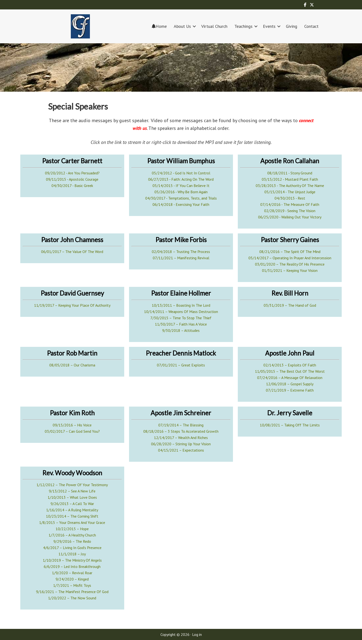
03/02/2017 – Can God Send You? (72, 431)
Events (269, 26)
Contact (311, 26)
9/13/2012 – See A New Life (72, 491)
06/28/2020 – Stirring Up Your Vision (181, 443)
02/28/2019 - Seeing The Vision (289, 210)
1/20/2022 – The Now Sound (72, 597)
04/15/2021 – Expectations (181, 450)
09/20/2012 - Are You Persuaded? (72, 173)
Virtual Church (214, 26)
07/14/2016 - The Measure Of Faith (289, 204)
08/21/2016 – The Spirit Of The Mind (289, 251)
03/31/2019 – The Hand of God (290, 305)
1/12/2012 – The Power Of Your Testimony (72, 484)
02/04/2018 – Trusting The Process (181, 251)
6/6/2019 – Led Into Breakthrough (72, 566)
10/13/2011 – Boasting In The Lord (181, 305)
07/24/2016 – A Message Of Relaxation (289, 377)
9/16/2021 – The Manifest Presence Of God (72, 591)
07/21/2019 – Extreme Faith (290, 390)
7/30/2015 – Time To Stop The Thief (180, 317)
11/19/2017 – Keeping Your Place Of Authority (72, 305)
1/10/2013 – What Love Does (72, 497)
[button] (194, 26)
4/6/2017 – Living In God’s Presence (72, 547)
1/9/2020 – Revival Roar (72, 572)
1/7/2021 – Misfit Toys (72, 585)
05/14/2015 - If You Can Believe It (181, 185)
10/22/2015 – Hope (72, 528)
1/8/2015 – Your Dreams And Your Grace (72, 522)
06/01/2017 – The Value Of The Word (72, 251)
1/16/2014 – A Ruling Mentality (72, 509)
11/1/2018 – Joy (72, 553)
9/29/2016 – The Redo (72, 541)
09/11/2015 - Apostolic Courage (72, 179)
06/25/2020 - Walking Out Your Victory (289, 217)
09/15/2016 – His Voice (72, 425)
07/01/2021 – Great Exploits (181, 365)
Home (159, 26)
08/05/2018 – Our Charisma (72, 365)
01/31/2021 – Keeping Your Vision (290, 270)
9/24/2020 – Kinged (72, 579)
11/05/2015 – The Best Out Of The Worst (290, 371)
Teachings (243, 26)
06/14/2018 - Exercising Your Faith (180, 204)
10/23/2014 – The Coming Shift (72, 516)
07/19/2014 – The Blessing (180, 425)
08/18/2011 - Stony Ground (289, 173)
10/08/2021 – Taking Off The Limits (290, 425)
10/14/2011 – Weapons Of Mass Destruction (181, 311)
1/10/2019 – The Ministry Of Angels (72, 560)
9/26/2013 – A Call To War (72, 503)
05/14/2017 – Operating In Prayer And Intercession (289, 257)
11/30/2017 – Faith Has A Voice (181, 324)
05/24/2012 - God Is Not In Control (181, 173)
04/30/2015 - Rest (290, 198)
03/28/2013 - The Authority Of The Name (290, 185)
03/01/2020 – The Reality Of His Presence (290, 264)
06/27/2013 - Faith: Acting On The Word (181, 179)
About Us (182, 26)
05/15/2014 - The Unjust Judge (289, 191)
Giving (291, 26)
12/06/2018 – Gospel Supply (289, 383)
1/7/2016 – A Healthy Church (72, 535)
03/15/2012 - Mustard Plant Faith (290, 179)
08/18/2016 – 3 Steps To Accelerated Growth (180, 431)
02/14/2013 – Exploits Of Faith (289, 365)
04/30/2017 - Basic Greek (72, 185)
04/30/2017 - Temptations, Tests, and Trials (181, 198)
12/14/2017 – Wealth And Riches (181, 437)
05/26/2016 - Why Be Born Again (181, 191)
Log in (197, 634)
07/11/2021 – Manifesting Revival (181, 257)
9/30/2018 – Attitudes (181, 330)
